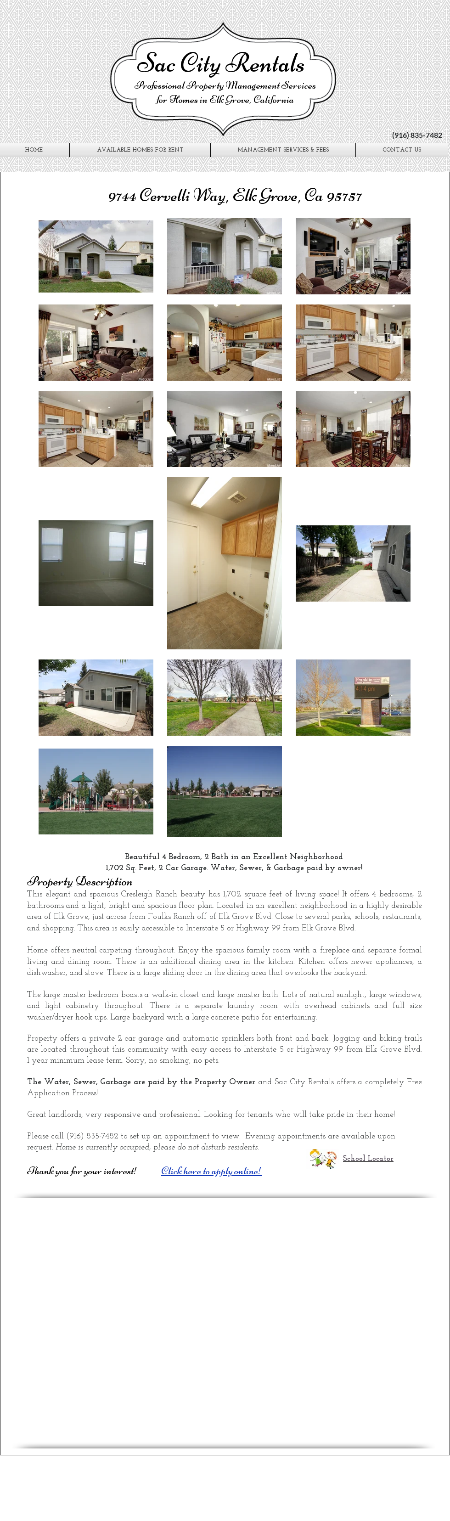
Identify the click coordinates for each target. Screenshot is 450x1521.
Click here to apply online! (211, 1170)
